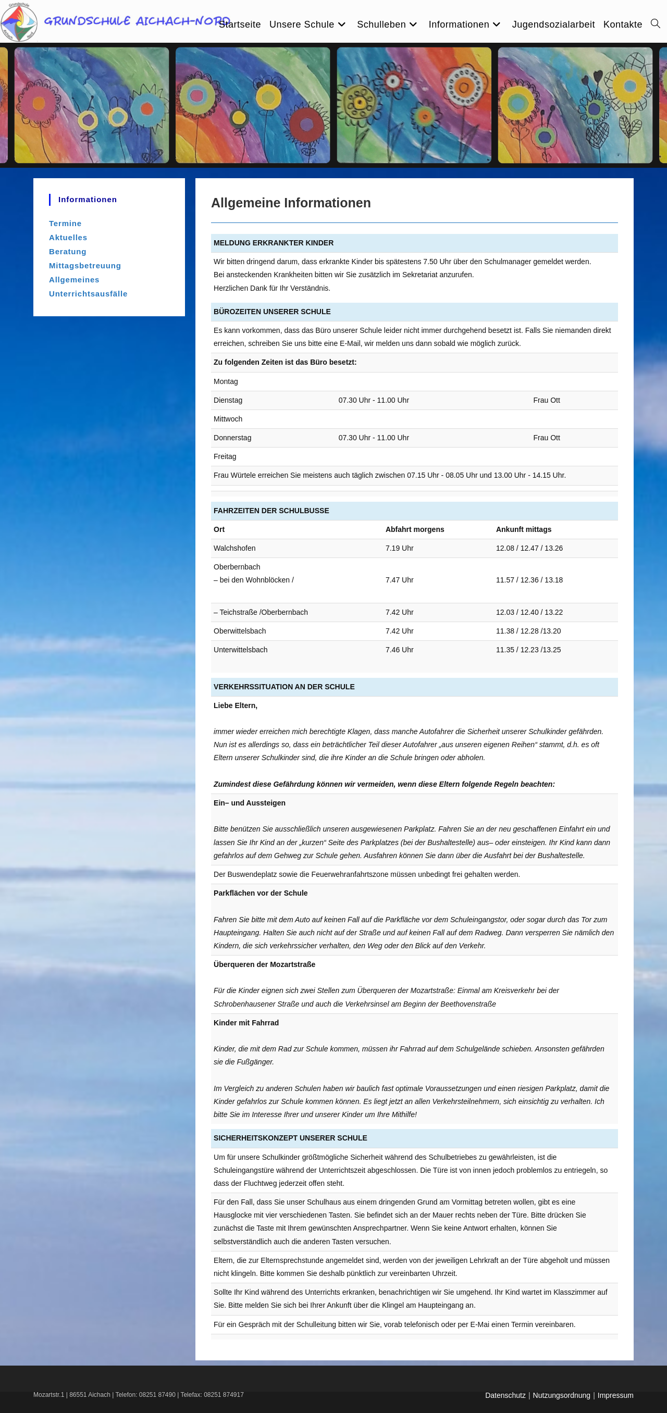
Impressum (616, 1395)
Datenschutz (505, 1395)
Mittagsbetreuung (85, 265)
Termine (65, 223)
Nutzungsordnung (562, 1395)
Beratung (68, 251)
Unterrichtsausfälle (88, 293)
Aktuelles (68, 237)
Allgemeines (74, 279)
